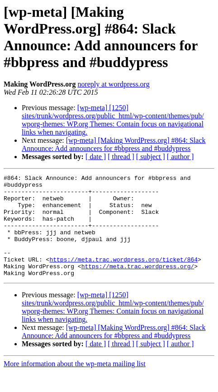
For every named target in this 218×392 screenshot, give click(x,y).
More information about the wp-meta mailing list (75, 384)
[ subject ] (150, 156)
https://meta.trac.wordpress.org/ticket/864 (123, 277)
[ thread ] (121, 156)
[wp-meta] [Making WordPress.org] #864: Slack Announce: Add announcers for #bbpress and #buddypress (113, 144)
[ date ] (95, 156)
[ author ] (180, 156)
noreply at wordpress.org (113, 84)
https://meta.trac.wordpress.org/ (137, 285)
